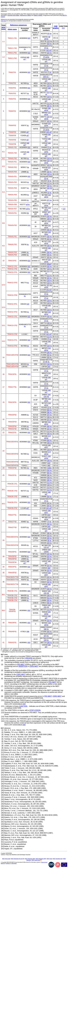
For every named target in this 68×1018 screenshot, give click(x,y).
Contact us (8, 863)
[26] (48, 106)
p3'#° (46, 447)
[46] (28, 57)
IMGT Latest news (37, 860)
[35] (48, 246)
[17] (49, 436)
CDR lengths (56, 27)
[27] (48, 200)
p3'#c (47, 57)
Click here (3, 21)
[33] (48, 172)
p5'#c (46, 110)
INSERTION (22, 666)
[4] (49, 203)
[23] (48, 543)
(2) (51, 92)
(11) (63, 28)
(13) (45, 547)
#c (51, 44)
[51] (48, 598)
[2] (45, 178)
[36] (48, 412)
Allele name (12, 29)
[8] (48, 540)
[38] (27, 631)
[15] (48, 165)
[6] (48, 33)
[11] (48, 92)
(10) (45, 396)
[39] (49, 108)
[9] (49, 37)
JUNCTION (23, 706)
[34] (48, 366)
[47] (49, 212)
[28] (48, 219)
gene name (3, 28)
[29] (48, 352)
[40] (48, 603)
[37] (48, 285)
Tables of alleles (38, 15)
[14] (48, 117)
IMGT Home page (6, 858)
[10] (44, 77)
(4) (51, 161)
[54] (48, 503)
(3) (51, 117)
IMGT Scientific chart (57, 858)
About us (3, 863)
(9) (46, 362)
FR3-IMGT (21, 664)
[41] (47, 50)
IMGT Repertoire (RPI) (41, 858)
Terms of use (44, 862)
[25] (49, 591)
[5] (28, 213)
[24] (48, 554)
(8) (51, 285)
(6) (45, 234)
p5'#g (46, 39)
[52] (28, 38)
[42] (48, 355)
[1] (48, 407)
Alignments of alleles (25, 15)
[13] (48, 41)
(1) (47, 77)
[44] (49, 395)
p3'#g (46, 614)
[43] (47, 132)
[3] (48, 181)
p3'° (50, 50)
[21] (48, 276)
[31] (49, 113)
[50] (48, 410)
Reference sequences (18, 25)
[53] (48, 44)
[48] (49, 135)
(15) (45, 607)
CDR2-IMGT (57, 696)
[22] (48, 53)
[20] (48, 538)
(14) (45, 593)
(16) (45, 551)
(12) (64, 209)
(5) (51, 188)
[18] (48, 485)
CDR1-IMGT (20, 674)
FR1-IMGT (52, 682)
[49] (48, 443)
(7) (51, 271)
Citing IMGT (14, 863)
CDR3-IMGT (33, 666)
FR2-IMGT (48, 696)
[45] (48, 230)
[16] (48, 364)
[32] (49, 124)
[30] (48, 478)
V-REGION (28, 658)
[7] (45, 48)
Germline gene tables (13, 15)
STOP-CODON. (35, 710)
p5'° (27, 132)
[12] (27, 304)
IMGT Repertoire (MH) (30, 858)
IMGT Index (49, 858)
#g (50, 33)
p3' (1, 649)
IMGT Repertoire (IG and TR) (17, 858)
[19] (49, 623)
